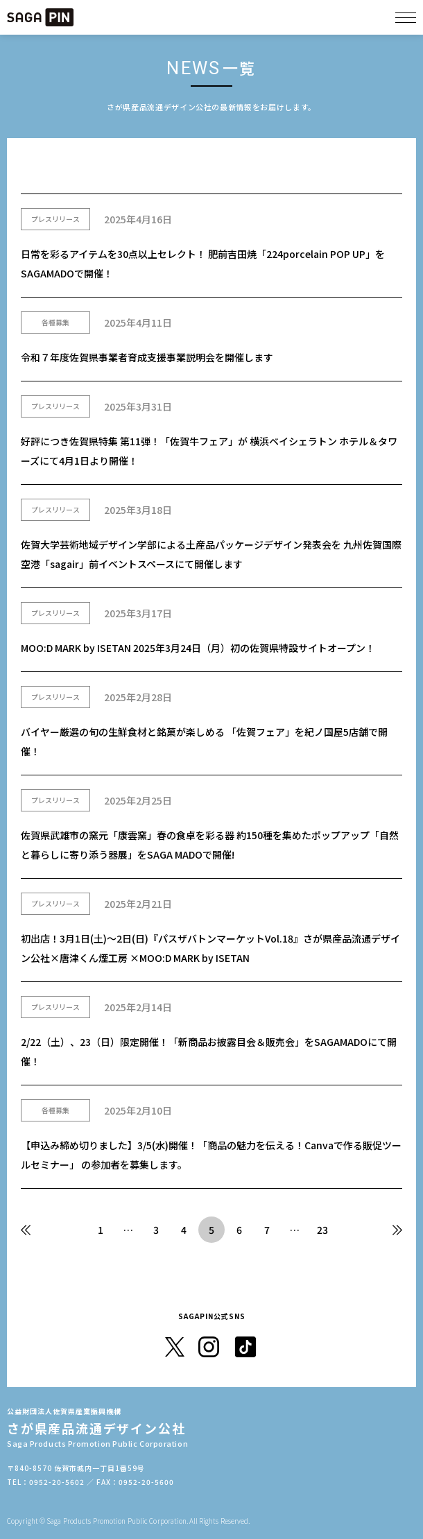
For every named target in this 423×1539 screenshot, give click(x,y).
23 (322, 1230)
